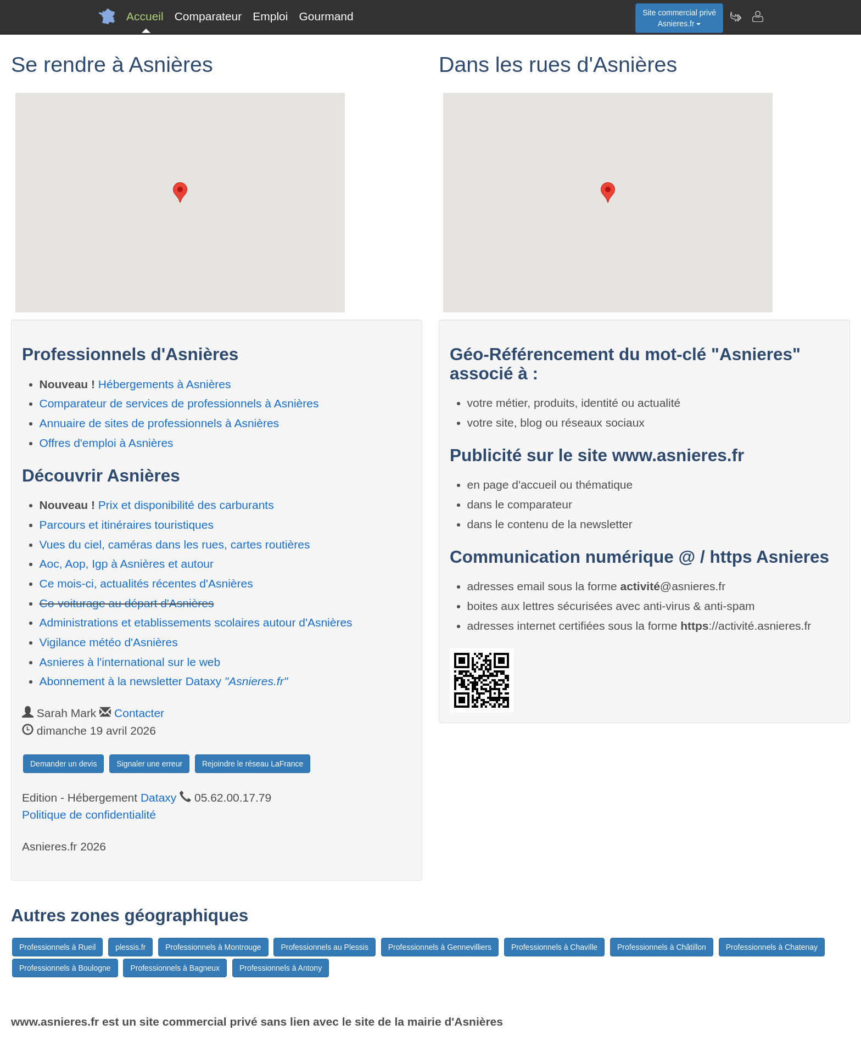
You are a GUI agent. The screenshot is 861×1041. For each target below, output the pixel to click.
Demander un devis (63, 763)
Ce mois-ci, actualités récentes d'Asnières (146, 583)
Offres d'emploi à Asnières (107, 442)
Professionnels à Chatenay (772, 947)
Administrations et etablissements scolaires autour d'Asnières (196, 622)
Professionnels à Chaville (554, 947)
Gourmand (326, 16)
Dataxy (158, 797)
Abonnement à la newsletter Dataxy (164, 681)
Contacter (139, 713)
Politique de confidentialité (89, 814)
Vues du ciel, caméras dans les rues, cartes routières (175, 544)
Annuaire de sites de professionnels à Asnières (159, 423)
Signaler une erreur (149, 763)
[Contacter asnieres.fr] (757, 16)
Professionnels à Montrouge (213, 947)
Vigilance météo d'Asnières (109, 642)
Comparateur (208, 16)
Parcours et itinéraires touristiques (127, 524)
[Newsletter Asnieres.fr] (735, 16)
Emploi (270, 16)
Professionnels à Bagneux (175, 968)
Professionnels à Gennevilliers (439, 947)
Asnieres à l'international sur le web (130, 662)
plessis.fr (130, 947)
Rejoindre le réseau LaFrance (252, 763)
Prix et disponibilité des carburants (186, 505)
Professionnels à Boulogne (65, 968)
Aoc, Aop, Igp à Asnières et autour (127, 563)
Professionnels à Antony (280, 968)
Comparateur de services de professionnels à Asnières (179, 403)
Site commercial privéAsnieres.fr (679, 18)
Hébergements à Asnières (164, 384)
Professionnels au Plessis (324, 947)
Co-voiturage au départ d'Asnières (127, 603)
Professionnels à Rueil (57, 947)
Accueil (145, 16)
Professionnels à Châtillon (661, 947)
